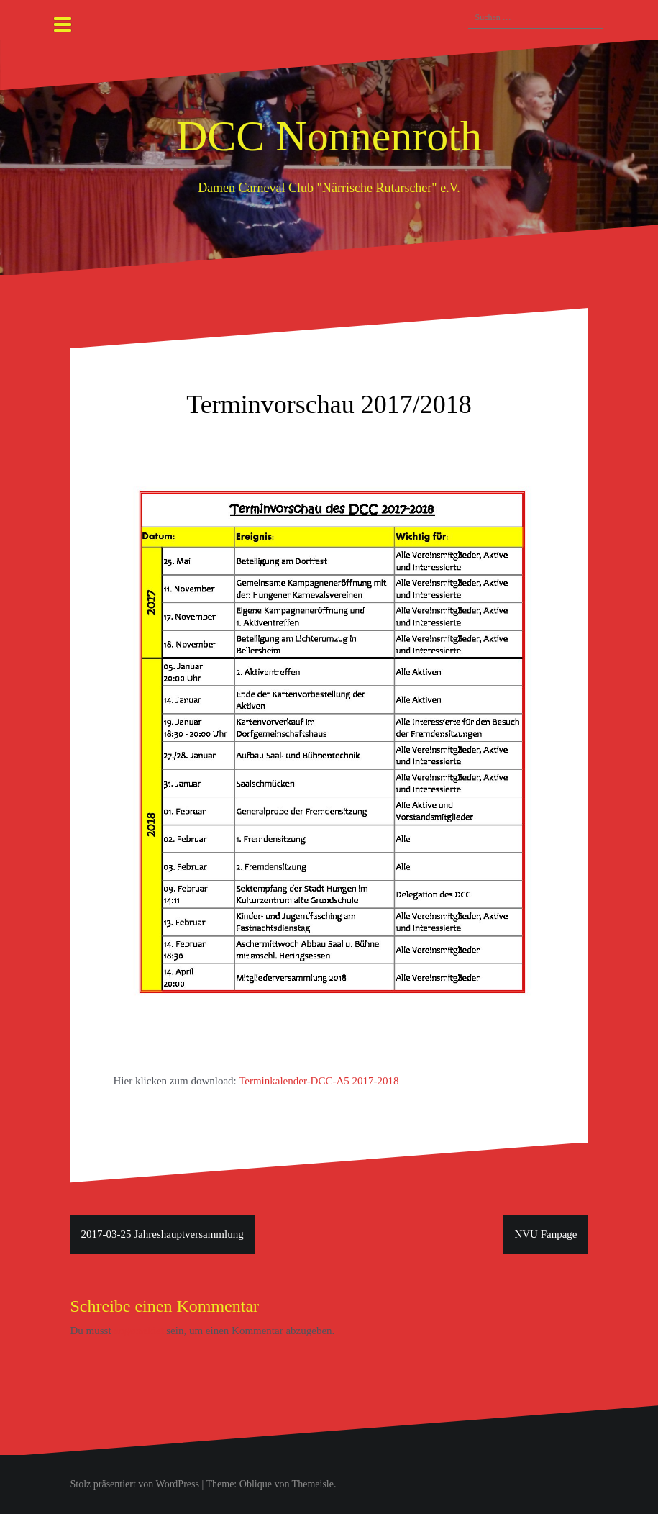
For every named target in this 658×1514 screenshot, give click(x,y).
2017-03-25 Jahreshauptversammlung (162, 1234)
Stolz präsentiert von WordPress (134, 1484)
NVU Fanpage (545, 1234)
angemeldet (138, 1330)
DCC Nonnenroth (329, 136)
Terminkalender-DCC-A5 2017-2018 (318, 1081)
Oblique (255, 1484)
